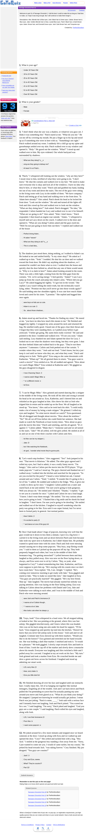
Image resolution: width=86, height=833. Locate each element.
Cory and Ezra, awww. (31, 759)
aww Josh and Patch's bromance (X (36, 598)
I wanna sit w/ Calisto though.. (34, 602)
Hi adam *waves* (29, 238)
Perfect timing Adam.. (31, 234)
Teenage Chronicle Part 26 (37, 792)
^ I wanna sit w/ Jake (30, 606)
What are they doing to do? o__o (35, 242)
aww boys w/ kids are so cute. (34, 302)
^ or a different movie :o (31, 381)
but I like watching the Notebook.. (35, 447)
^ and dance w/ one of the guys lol (35, 524)
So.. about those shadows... (33, 310)
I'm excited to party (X (31, 520)
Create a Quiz (74, 125)
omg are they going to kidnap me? (35, 164)
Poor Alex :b (27, 721)
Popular (65, 3)
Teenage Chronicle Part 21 (37, 795)
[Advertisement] (51, 45)
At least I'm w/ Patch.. (31, 168)
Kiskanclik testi (6, 75)
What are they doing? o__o (33, 160)
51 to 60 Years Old (29, 90)
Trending (48, 828)
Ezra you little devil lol (31, 675)
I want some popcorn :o (31, 725)
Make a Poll (47, 3)
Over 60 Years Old (29, 94)
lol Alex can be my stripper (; (33, 439)
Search (43, 828)
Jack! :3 (25, 755)
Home (38, 828)
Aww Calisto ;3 (28, 516)
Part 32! (25, 767)
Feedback (82, 10)
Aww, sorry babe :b (30, 671)
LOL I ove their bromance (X (33, 717)
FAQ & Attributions (59, 825)
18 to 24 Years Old (29, 74)
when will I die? (5, 118)
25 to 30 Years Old (29, 78)
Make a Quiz (37, 3)
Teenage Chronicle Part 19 (37, 805)
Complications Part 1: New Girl (44, 121)
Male (24, 107)
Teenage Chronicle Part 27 (37, 799)
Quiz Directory (56, 3)
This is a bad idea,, (30, 246)
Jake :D (25, 443)
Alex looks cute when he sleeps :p (35, 610)
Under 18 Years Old (30, 70)
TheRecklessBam (78, 27)
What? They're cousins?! (32, 763)
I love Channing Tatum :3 (32, 373)
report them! (8, 136)
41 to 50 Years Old (29, 86)
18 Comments (72, 10)
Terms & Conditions (27, 825)
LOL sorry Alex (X (29, 667)
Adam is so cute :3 (29, 306)
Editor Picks (73, 3)
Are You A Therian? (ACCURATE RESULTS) (8, 80)
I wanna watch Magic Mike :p (33, 377)
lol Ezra (25, 385)
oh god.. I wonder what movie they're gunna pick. (41, 451)
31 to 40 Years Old (29, 82)
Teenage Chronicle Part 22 (37, 802)
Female (25, 111)
